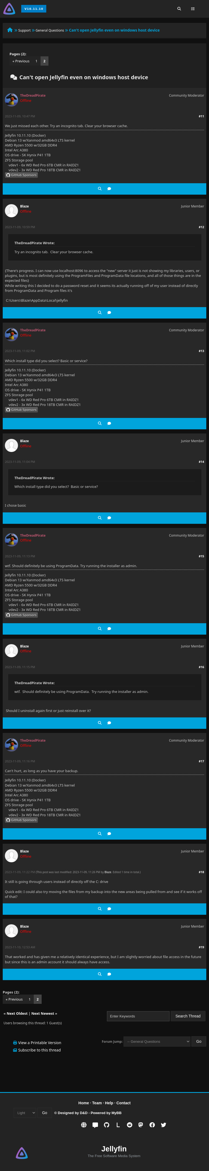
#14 (201, 462)
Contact (123, 1103)
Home (83, 1103)
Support (24, 30)
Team (97, 1103)
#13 (201, 351)
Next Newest (42, 1013)
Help (109, 1103)
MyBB (117, 1113)
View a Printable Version (39, 1042)
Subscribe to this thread (39, 1050)
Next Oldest (17, 1013)
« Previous (21, 61)
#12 (201, 227)
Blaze (24, 206)
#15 (201, 556)
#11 (201, 116)
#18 (201, 872)
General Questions (50, 30)
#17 (201, 761)
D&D (83, 1113)
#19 (201, 947)
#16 (201, 667)
